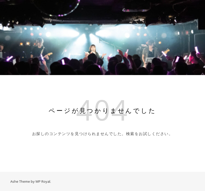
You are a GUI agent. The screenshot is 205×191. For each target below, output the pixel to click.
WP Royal (42, 181)
